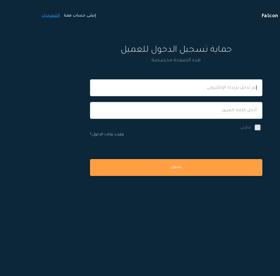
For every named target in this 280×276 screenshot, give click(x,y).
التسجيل (15, 15)
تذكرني (209, 128)
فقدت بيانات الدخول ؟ (71, 135)
